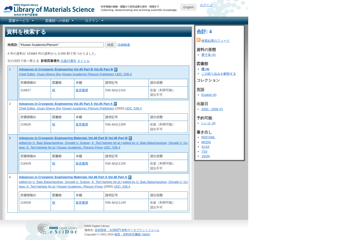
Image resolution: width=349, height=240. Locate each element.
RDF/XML (208, 137)
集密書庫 (82, 90)
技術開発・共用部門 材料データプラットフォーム (127, 230)
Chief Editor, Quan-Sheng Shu (40, 74)
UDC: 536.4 (123, 74)
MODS (206, 142)
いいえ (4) (208, 123)
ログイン (206, 5)
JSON (205, 156)
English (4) (208, 95)
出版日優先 (68, 61)
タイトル (83, 61)
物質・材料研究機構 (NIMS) (132, 234)
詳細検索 (124, 44)
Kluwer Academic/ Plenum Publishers (88, 74)
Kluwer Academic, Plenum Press (80, 147)
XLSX (205, 147)
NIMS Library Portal (47, 9)
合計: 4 (204, 31)
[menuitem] (21, 20)
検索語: (13, 44)
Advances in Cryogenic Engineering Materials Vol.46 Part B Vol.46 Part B (73, 138)
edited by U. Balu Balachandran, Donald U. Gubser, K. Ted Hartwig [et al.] (70, 143)
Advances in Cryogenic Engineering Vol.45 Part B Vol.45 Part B (66, 69)
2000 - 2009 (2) (212, 109)
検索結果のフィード (215, 40)
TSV (204, 151)
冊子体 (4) (208, 55)
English (188, 7)
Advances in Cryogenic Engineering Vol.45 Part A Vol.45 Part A (66, 104)
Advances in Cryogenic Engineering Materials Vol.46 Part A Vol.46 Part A (73, 177)
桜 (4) (205, 69)
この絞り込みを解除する (218, 73)
